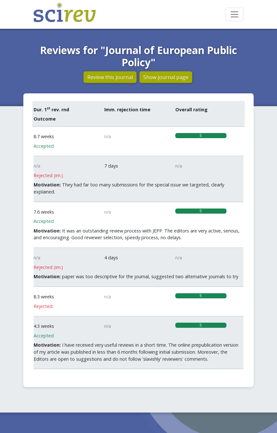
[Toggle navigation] (234, 14)
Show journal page (165, 77)
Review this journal (110, 77)
